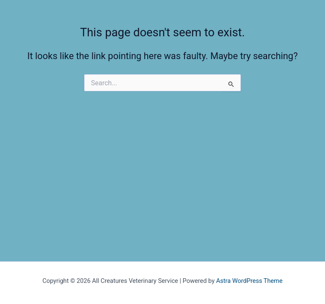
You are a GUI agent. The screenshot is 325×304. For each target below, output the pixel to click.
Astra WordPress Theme (249, 281)
